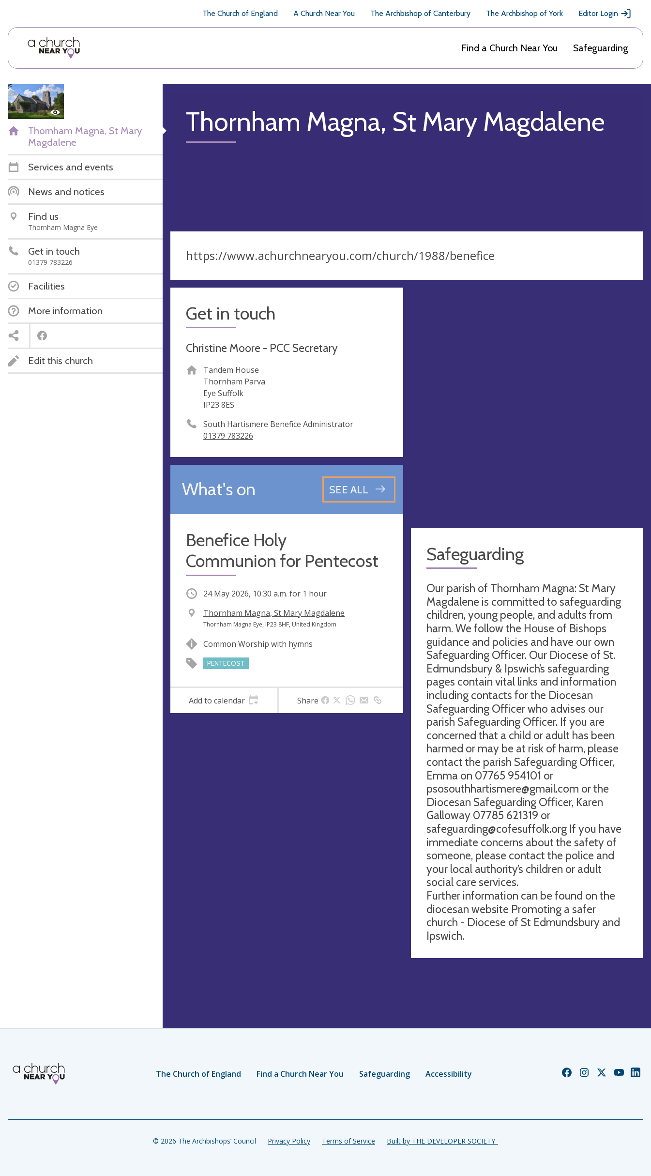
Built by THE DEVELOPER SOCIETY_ (442, 1140)
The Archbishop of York (524, 13)
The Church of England (240, 13)
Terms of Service (348, 1140)
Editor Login (605, 13)
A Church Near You (324, 13)
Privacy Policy (289, 1140)
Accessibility (448, 1074)
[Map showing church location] (527, 404)
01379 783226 (228, 435)
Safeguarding (600, 48)
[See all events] (358, 489)
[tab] (223, 700)
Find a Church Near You (509, 48)
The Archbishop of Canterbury (420, 13)
